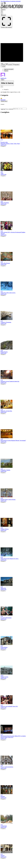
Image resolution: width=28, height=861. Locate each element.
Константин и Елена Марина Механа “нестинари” (13, 442)
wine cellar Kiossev (5, 264)
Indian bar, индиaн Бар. (6, 412)
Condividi (9, 64)
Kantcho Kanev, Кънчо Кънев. (8, 501)
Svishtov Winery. (5, 530)
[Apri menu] (2, 3)
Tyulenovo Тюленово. (6, 323)
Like (3, 64)
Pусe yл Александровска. (7, 768)
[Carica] (2, 13)
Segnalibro (16, 64)
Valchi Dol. (3, 589)
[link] (14, 77)
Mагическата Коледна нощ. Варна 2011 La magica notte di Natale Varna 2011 (13, 738)
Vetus (2, 174)
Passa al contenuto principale (14, 1)
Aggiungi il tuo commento (7, 108)
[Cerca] (2, 11)
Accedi (3, 15)
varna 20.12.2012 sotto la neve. (8, 294)
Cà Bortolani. (4, 827)
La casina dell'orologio (6, 619)
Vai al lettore (4, 1)
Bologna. (3, 798)
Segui (2, 79)
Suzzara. (3, 857)
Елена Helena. (4, 648)
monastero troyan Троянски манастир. (10, 383)
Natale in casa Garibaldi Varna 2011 (9, 708)
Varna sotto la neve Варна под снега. (10, 560)
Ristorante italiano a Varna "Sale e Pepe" (10, 145)
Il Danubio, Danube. (5, 471)
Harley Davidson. (5, 204)
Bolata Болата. (4, 353)
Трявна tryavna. (4, 678)
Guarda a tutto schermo (6, 22)
